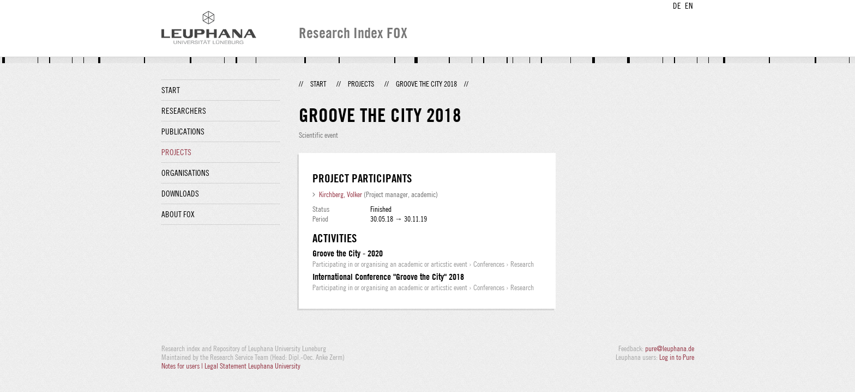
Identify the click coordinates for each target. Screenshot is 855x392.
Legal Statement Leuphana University (252, 366)
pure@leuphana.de (669, 348)
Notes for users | (182, 366)
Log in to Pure (676, 357)
